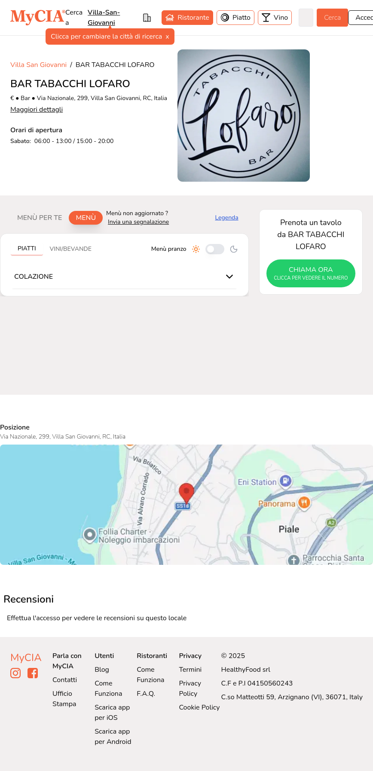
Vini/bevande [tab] (71, 249)
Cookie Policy (199, 707)
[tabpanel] (124, 264)
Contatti (64, 680)
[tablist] (56, 218)
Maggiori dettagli (36, 109)
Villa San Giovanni (38, 65)
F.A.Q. (146, 693)
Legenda (226, 217)
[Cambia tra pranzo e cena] (214, 249)
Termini (190, 669)
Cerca (332, 17)
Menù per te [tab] (39, 217)
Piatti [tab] (27, 248)
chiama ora (311, 273)
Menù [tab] (86, 217)
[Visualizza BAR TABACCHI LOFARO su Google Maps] (186, 505)
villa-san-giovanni (104, 17)
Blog (102, 669)
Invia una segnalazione (138, 222)
